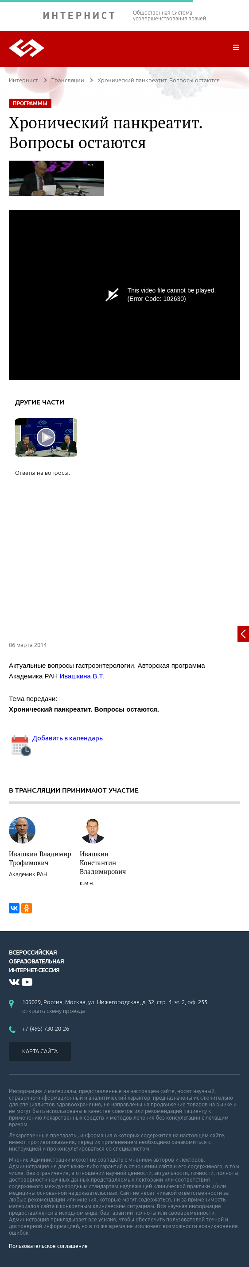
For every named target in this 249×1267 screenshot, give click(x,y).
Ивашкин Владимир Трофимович (40, 858)
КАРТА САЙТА (40, 1051)
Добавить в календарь (56, 738)
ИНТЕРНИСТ (83, 15)
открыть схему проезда (53, 1011)
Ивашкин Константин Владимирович (103, 862)
